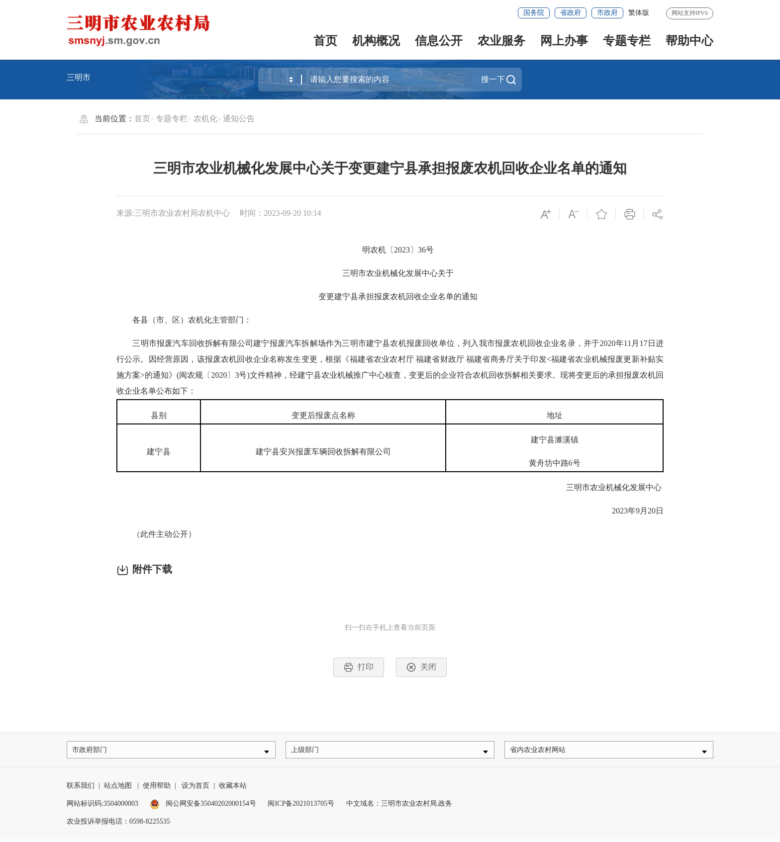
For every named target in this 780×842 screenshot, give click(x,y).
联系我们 (81, 789)
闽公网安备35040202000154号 (203, 807)
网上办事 (564, 40)
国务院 (533, 12)
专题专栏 (627, 40)
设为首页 (195, 789)
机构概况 (376, 40)
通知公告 (239, 118)
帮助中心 (689, 40)
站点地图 (118, 789)
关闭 (421, 667)
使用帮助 (157, 789)
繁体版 (638, 12)
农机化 (205, 118)
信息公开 (439, 40)
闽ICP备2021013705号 (301, 807)
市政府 (607, 12)
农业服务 (501, 40)
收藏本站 (233, 789)
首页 (325, 40)
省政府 (570, 12)
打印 (359, 667)
